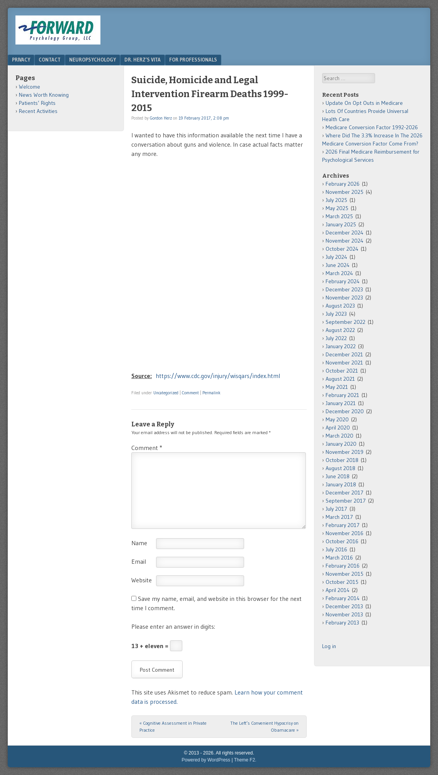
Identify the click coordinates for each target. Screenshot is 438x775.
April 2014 (338, 590)
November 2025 (344, 191)
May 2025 (337, 208)
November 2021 (344, 362)
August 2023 (340, 305)
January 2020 (341, 443)
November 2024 (344, 240)
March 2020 (339, 435)
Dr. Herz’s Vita (142, 59)
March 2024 (339, 273)
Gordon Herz (161, 118)
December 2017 (344, 492)
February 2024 (343, 281)
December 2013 (344, 606)
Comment (190, 392)
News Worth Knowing (44, 94)
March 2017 (339, 516)
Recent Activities (38, 111)
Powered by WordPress (206, 760)
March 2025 (339, 216)
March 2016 (339, 557)
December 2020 (345, 411)
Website (141, 580)
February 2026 (343, 183)
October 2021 (342, 370)
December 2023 (344, 289)
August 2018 (340, 468)
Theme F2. (245, 760)
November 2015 (344, 573)
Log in (329, 646)
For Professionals (193, 59)
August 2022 (340, 330)
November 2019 (344, 451)
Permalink (211, 392)
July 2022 (336, 338)
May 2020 (337, 419)
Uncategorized (165, 392)
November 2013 (344, 614)
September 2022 (345, 321)
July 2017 (336, 508)
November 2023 (344, 297)
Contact (50, 59)
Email (138, 561)
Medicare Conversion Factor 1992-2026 (372, 127)
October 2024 (342, 248)
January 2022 (341, 346)
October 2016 (342, 541)
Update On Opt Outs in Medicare (364, 102)
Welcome (29, 86)
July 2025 (336, 200)
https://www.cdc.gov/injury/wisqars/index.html (218, 376)
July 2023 (336, 313)
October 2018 (342, 460)
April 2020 (338, 427)
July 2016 (336, 549)
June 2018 (338, 476)
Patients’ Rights (37, 102)
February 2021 (342, 395)
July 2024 (336, 256)
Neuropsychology (92, 59)
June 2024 (338, 265)
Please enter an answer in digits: (173, 626)
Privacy (21, 59)
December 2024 (344, 232)
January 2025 (341, 224)
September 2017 (346, 500)
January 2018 (341, 484)
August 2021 (340, 378)
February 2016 (343, 565)
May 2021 (337, 386)
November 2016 (344, 533)
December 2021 (344, 354)
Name (139, 543)
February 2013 (342, 622)
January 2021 (341, 403)
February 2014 (343, 598)
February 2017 (343, 525)
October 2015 (342, 581)
